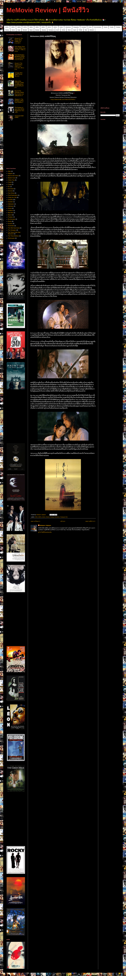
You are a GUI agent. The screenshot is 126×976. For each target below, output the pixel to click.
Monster (25, 30)
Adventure (68, 27)
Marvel (10, 215)
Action (61, 27)
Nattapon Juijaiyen (45, 525)
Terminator (11, 225)
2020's (55, 27)
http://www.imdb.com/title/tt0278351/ (63, 99)
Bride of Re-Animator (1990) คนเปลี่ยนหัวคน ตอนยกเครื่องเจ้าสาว (19, 84)
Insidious (10, 210)
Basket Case (11, 177)
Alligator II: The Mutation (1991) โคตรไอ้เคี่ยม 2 (19, 101)
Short (69, 30)
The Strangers (12, 230)
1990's (37, 27)
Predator (10, 217)
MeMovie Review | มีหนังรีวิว (47, 10)
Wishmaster (11, 238)
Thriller (80, 30)
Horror (13, 30)
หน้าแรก (62, 521)
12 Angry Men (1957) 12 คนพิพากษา (18, 74)
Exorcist (10, 191)
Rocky (9, 221)
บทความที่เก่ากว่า (90, 521)
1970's (25, 27)
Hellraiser (10, 206)
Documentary (97, 27)
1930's (7, 27)
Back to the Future (13, 175)
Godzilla (10, 199)
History (7, 30)
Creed (9, 182)
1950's (13, 27)
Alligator (10, 173)
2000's (43, 27)
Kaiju (18, 30)
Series (63, 30)
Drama (105, 27)
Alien (9, 171)
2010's (49, 27)
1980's (31, 27)
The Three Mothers (13, 236)
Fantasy (118, 27)
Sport (74, 30)
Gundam (10, 201)
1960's (19, 27)
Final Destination (12, 195)
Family (111, 27)
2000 (36, 517)
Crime (90, 27)
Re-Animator (11, 219)
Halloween (11, 204)
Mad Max (10, 212)
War (86, 30)
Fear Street (11, 193)
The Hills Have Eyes (13, 228)
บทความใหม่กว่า (35, 521)
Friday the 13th (12, 197)
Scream (10, 223)
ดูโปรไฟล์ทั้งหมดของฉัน (45, 532)
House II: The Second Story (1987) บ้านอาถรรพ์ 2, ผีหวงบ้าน (19, 66)
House (10, 208)
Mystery (44, 30)
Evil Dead (10, 188)
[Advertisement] (63, 546)
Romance (51, 30)
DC (9, 186)
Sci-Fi (57, 30)
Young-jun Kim (64, 517)
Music (31, 30)
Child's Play (11, 180)
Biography (76, 27)
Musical (37, 30)
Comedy (83, 27)
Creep (9, 184)
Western (92, 30)
